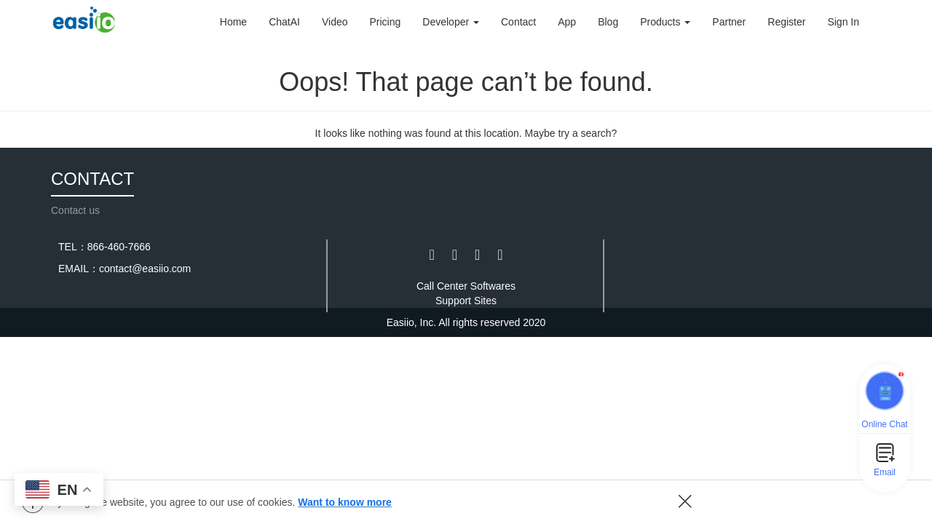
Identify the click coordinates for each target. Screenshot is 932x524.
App (567, 22)
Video (335, 22)
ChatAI (284, 22)
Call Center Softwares (466, 286)
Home (233, 22)
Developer (450, 22)
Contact (518, 22)
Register (786, 22)
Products (665, 22)
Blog (608, 22)
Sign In (843, 22)
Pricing (385, 22)
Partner (729, 22)
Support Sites (466, 300)
